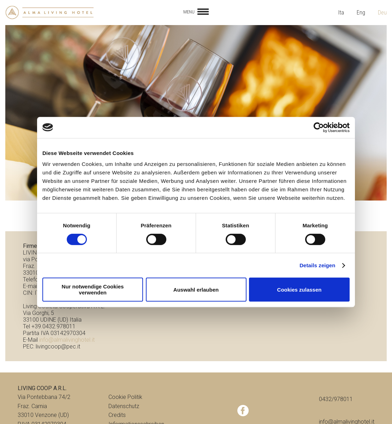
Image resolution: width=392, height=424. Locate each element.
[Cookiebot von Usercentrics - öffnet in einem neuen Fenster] (319, 127)
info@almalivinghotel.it (67, 339)
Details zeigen (317, 265)
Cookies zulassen (299, 290)
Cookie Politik (125, 397)
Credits (117, 415)
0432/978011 (336, 399)
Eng (361, 12)
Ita (341, 12)
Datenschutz (123, 406)
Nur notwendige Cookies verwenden (93, 289)
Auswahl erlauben (196, 290)
